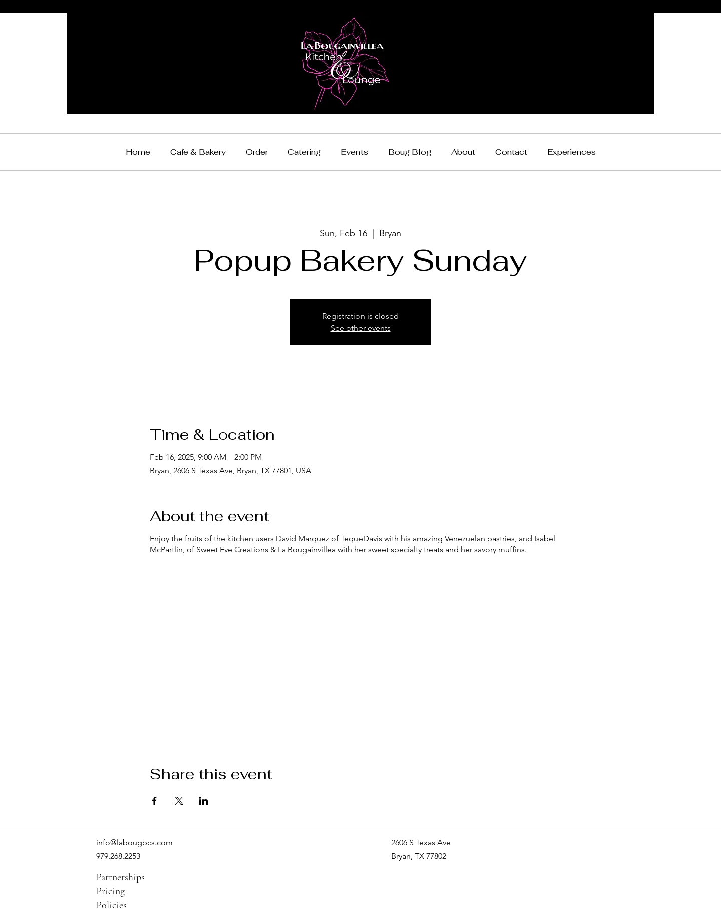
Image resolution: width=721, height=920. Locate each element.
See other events (361, 328)
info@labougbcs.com (134, 842)
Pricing (110, 891)
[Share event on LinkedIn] (203, 801)
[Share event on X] (179, 801)
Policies (111, 905)
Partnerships (120, 877)
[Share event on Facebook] (154, 801)
